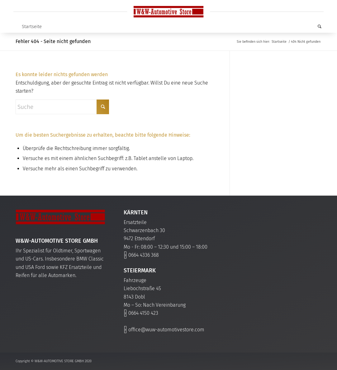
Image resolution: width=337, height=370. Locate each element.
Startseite (32, 26)
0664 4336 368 (143, 255)
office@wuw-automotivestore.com (166, 330)
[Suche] (316, 26)
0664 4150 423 (143, 313)
